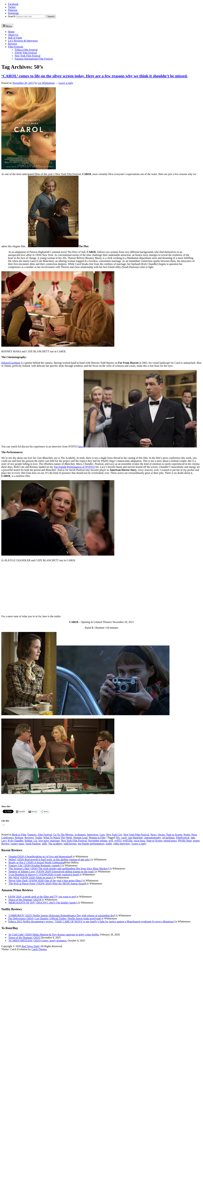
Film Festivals (15, 46)
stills (44, 843)
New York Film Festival (27, 55)
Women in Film (97, 837)
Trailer (38, 837)
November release (97, 840)
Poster (187, 834)
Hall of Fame (15, 37)
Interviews (92, 834)
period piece (170, 840)
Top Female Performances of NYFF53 (74, 466)
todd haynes (70, 843)
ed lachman (168, 837)
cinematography (152, 837)
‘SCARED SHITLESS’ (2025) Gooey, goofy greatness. (37, 940)
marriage (55, 840)
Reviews (12, 43)
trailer (109, 843)
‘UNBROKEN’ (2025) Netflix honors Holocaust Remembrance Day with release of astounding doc (61, 915)
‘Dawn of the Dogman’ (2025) (24, 899)
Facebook (13, 4)
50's (118, 837)
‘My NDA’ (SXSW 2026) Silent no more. (30, 877)
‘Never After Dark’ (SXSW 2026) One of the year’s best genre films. (45, 880)
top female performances (91, 843)
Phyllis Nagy (185, 840)
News (153, 834)
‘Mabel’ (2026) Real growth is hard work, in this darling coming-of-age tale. (49, 859)
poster (196, 840)
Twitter (12, 7)
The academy (55, 843)
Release (19, 837)
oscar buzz (139, 840)
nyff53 (117, 840)
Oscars (161, 834)
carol (123, 837)
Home (11, 31)
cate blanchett (135, 837)
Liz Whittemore (46, 83)
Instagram (13, 13)
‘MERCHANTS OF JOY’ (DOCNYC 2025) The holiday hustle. (42, 902)
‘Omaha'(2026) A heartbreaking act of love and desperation (39, 856)
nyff (111, 840)
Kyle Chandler (15, 840)
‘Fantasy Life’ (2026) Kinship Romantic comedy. (34, 865)
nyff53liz (127, 840)
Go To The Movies (63, 834)
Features (31, 834)
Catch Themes (39, 949)
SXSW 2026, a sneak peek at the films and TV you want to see (41, 896)
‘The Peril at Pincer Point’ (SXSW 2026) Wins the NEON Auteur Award (46, 883)
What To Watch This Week (57, 837)
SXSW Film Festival (26, 52)
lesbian (28, 840)
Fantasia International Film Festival (34, 58)
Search (11, 16)
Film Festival (45, 834)
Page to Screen (174, 834)
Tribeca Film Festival (26, 49)
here (80, 446)
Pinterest (12, 10)
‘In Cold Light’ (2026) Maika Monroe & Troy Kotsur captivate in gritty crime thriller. (54, 934)
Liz (35, 840)
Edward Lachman (10, 362)
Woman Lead (80, 837)
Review (5, 843)
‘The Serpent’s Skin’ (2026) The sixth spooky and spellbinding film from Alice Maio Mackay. (58, 868)
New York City (114, 834)
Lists (102, 834)
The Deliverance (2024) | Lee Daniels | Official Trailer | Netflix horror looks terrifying (54, 918)
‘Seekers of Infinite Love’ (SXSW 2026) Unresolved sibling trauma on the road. (51, 871)
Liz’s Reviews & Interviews (23, 40)
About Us (13, 34)
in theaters (80, 834)
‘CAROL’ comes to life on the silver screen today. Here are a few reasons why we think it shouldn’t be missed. (94, 76)
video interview (121, 843)
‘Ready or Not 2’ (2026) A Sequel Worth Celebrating (36, 862)
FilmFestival (182, 837)
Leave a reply (66, 83)
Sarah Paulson (32, 843)
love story (43, 840)
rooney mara (17, 843)
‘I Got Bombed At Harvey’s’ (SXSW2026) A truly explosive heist (43, 874)
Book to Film (19, 834)
